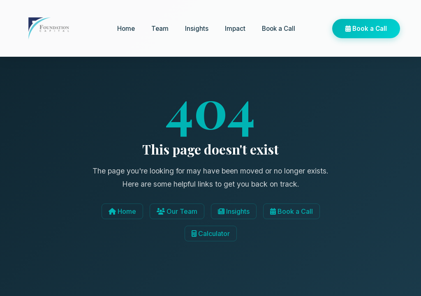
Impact (235, 28)
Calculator (211, 233)
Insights (196, 28)
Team (160, 28)
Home (126, 28)
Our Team (177, 211)
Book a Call (278, 28)
